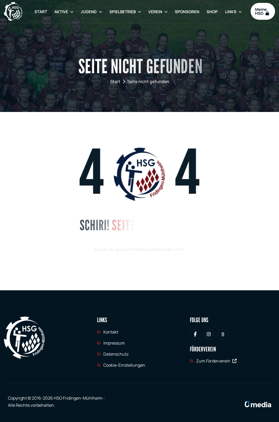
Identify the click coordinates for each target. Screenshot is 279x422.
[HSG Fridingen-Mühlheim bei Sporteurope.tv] (222, 334)
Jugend (89, 11)
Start (40, 11)
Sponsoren (187, 11)
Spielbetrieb (122, 11)
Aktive (61, 11)
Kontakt (110, 332)
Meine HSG (262, 11)
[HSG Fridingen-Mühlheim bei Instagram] (209, 334)
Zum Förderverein (216, 361)
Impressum (114, 343)
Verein (155, 11)
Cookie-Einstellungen (124, 365)
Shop (212, 11)
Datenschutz (116, 354)
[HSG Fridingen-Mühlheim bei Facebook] (195, 334)
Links (230, 11)
